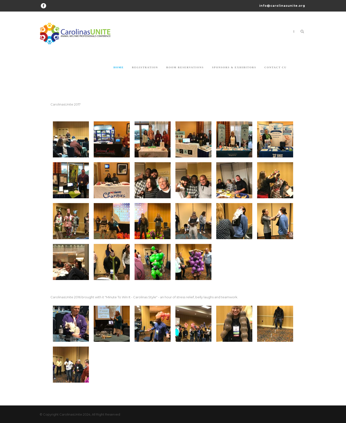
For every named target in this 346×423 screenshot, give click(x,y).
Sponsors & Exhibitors (234, 67)
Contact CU (275, 67)
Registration (145, 67)
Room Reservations (185, 67)
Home (118, 67)
